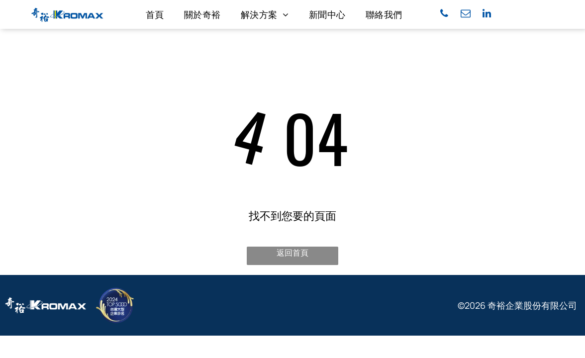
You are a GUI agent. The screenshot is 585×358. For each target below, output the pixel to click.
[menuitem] (155, 14)
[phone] (444, 14)
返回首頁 (292, 252)
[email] (465, 14)
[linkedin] (487, 14)
